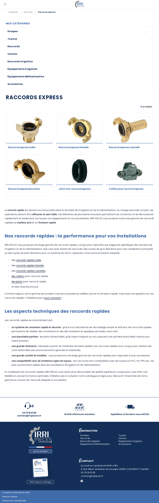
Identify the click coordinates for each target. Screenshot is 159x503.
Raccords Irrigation (20, 61)
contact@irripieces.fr (92, 476)
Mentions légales (9, 496)
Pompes (13, 31)
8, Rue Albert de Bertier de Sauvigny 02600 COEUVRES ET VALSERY (115, 469)
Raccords (28, 12)
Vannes (12, 54)
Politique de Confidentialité (14, 501)
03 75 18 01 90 (88, 472)
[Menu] (5, 4)
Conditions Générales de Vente (16, 492)
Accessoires (15, 84)
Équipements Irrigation (23, 69)
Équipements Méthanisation (26, 76)
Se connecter (40, 451)
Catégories (13, 12)
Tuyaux (12, 39)
